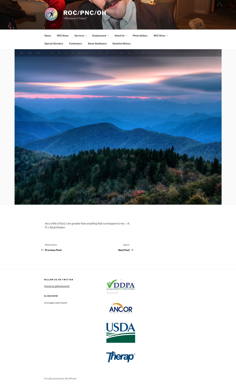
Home (47, 35)
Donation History (122, 43)
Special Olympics (53, 43)
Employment (100, 35)
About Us (121, 35)
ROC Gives (161, 35)
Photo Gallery (140, 35)
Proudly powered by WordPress (60, 378)
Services (81, 35)
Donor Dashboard (97, 43)
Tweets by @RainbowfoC (57, 286)
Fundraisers (75, 43)
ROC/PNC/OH (85, 12)
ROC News (62, 35)
